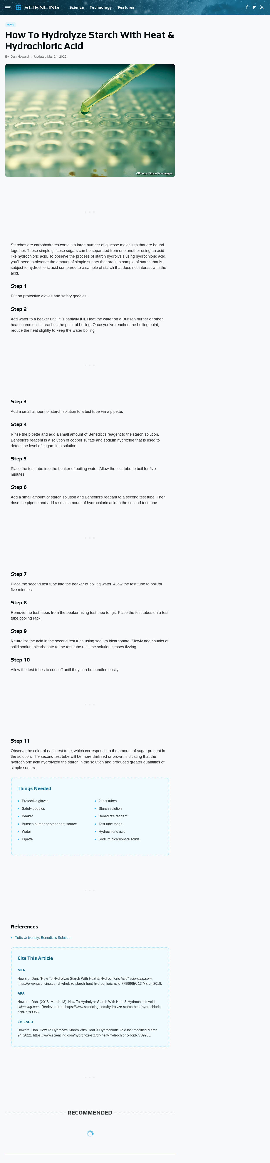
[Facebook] (247, 7)
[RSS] (262, 7)
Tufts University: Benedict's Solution (42, 938)
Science (76, 7)
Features (126, 7)
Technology (101, 7)
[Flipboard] (254, 7)
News (10, 24)
